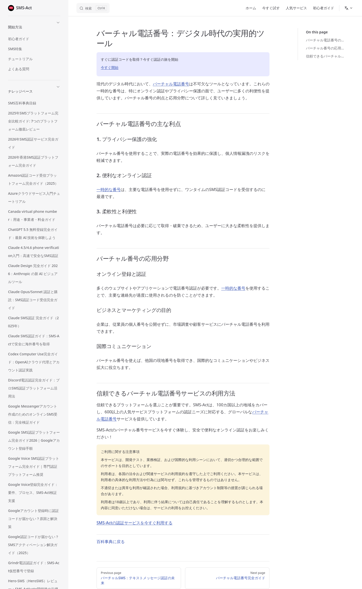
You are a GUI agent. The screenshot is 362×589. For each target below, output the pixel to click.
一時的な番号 (109, 189)
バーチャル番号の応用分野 (326, 48)
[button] (34, 26)
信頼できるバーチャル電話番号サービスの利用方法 (326, 56)
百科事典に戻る (111, 541)
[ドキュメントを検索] (93, 8)
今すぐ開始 (109, 67)
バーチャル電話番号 (171, 84)
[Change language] (348, 8)
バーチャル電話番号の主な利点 (326, 40)
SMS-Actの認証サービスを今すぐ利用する (134, 523)
